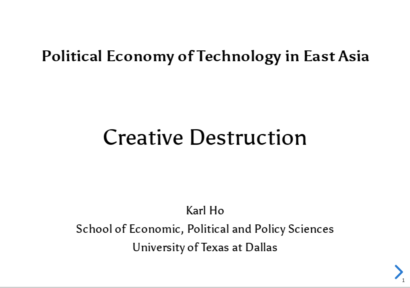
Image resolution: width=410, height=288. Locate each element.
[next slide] (397, 272)
